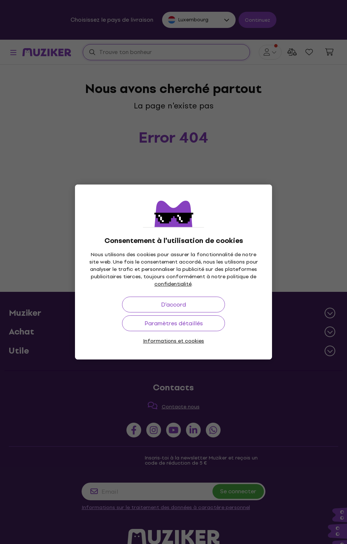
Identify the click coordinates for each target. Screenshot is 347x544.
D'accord (173, 304)
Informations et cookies (173, 341)
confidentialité (173, 284)
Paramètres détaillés (173, 323)
